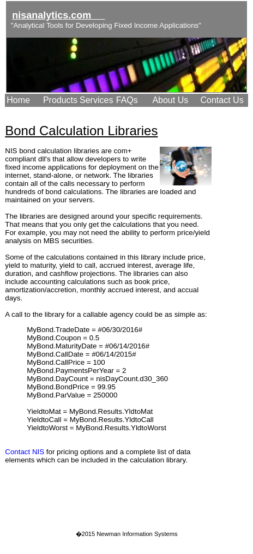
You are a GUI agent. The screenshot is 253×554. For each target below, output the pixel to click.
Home (18, 100)
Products (60, 100)
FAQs (127, 100)
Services (96, 100)
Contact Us (222, 100)
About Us (170, 100)
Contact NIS (24, 452)
